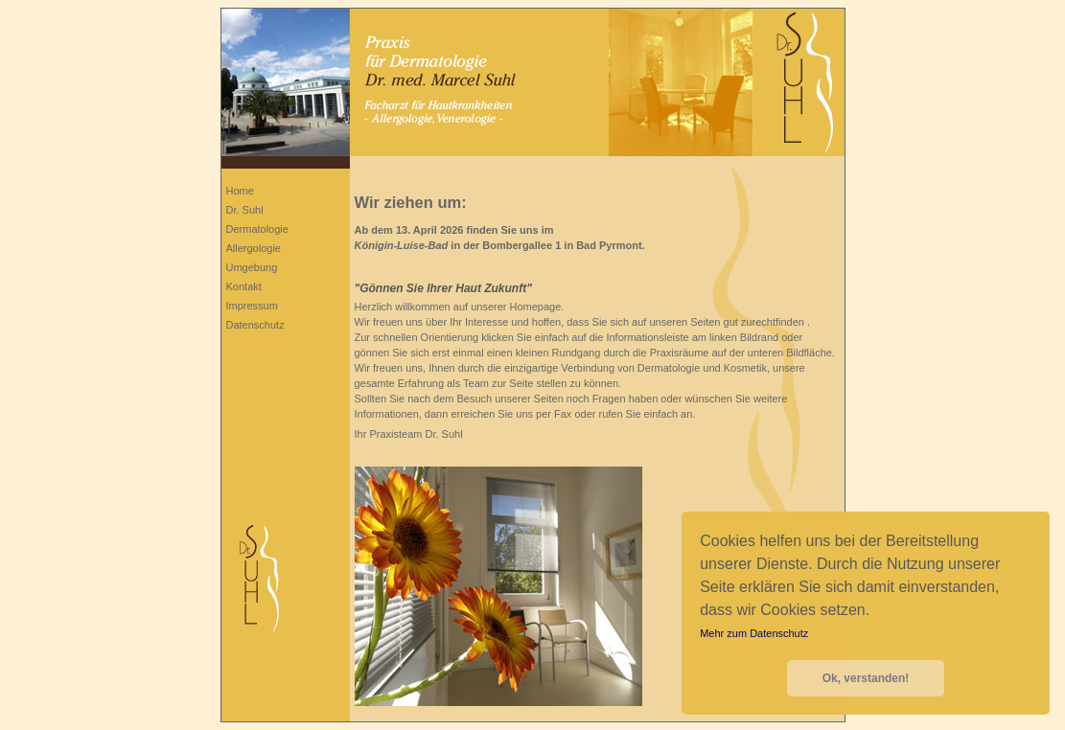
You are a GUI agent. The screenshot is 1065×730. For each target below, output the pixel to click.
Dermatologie (257, 229)
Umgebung (252, 267)
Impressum (252, 305)
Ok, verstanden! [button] (866, 678)
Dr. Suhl (245, 210)
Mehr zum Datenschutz (754, 633)
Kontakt (244, 286)
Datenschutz (255, 325)
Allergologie (253, 248)
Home (240, 190)
